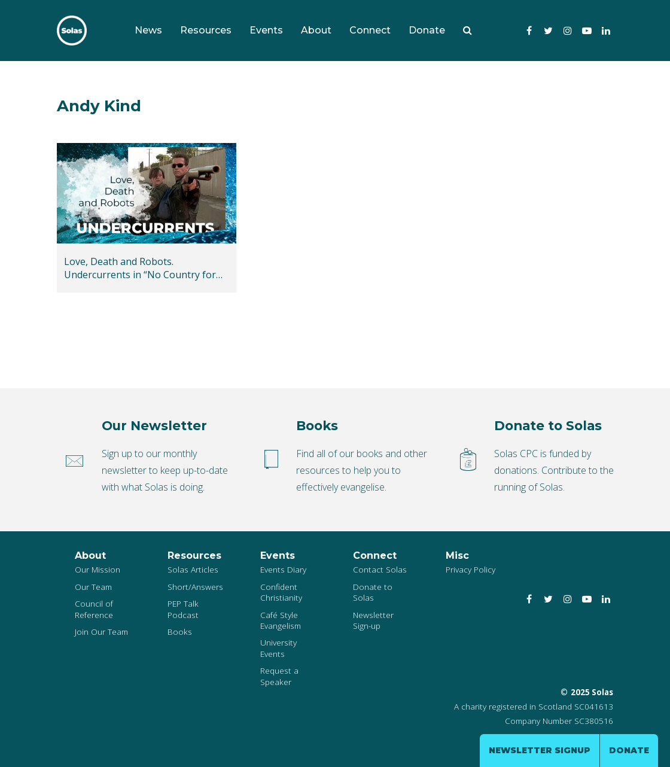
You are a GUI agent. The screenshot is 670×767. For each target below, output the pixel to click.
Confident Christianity (281, 592)
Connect (370, 30)
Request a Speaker (279, 676)
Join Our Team (101, 631)
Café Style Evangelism (280, 620)
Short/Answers (195, 586)
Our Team (93, 586)
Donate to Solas (372, 592)
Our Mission (97, 569)
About (316, 30)
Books (180, 631)
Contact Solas (380, 569)
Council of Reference (94, 609)
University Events (278, 648)
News (148, 30)
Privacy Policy (470, 569)
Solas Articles (193, 569)
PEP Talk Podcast (183, 609)
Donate (427, 30)
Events (266, 30)
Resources (206, 30)
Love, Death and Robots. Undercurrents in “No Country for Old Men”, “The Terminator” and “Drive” (140, 268)
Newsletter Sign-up (373, 620)
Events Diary (283, 569)
